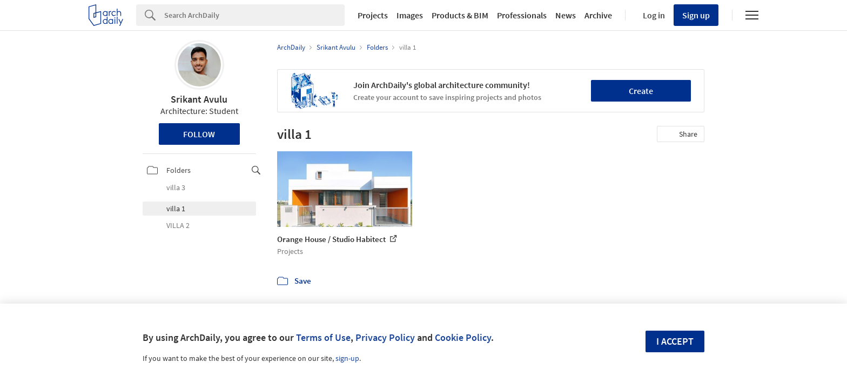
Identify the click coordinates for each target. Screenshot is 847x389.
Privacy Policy (385, 337)
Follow (199, 134)
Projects (373, 15)
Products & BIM (460, 15)
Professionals (522, 15)
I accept (675, 341)
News (565, 15)
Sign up (696, 15)
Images (409, 15)
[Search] (254, 15)
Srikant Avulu (199, 99)
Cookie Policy (463, 337)
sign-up (347, 358)
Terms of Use (323, 337)
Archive (598, 15)
